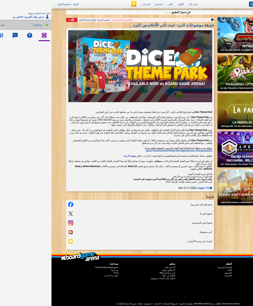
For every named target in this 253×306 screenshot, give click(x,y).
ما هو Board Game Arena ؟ (55, 266)
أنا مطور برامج (117, 268)
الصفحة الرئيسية (173, 266)
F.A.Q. (64, 271)
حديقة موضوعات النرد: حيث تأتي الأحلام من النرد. (122, 23)
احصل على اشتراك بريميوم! (111, 277)
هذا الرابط (76, 154)
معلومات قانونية (134, 302)
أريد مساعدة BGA (116, 271)
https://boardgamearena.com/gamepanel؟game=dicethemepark (128, 149)
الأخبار (129, 3)
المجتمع (107, 3)
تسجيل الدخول (12, 3)
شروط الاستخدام (118, 302)
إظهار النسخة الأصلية (35, 18)
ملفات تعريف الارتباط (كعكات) (78, 302)
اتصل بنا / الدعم (60, 274)
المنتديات (95, 3)
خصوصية (96, 302)
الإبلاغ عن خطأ (117, 274)
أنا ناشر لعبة (118, 266)
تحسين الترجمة (51, 18)
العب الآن (141, 3)
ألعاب (118, 3)
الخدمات (105, 302)
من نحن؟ (63, 268)
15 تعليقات (153, 186)
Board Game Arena (179, 302)
